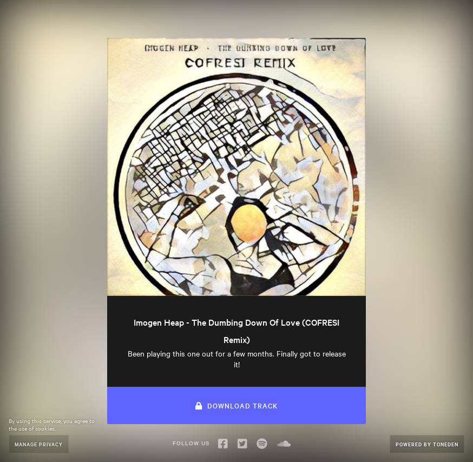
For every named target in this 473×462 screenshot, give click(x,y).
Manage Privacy (39, 444)
